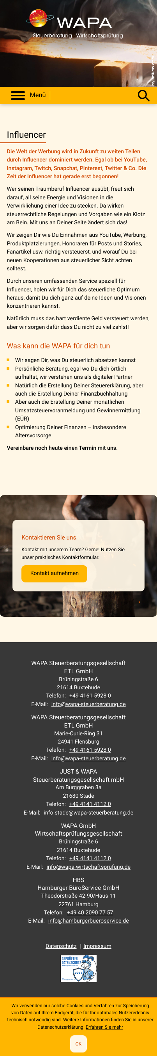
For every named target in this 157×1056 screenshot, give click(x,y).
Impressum (97, 946)
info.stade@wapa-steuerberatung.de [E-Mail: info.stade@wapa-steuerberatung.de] (88, 813)
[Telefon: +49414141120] (90, 804)
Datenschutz (61, 946)
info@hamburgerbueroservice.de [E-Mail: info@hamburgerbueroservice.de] (88, 921)
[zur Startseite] (74, 27)
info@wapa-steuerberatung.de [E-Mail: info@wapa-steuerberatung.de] (88, 704)
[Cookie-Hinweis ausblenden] (78, 1043)
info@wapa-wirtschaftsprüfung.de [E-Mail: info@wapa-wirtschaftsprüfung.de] (88, 867)
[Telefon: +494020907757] (90, 913)
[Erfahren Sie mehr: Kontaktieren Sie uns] (54, 574)
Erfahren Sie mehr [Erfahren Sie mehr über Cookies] (104, 1027)
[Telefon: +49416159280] (90, 696)
